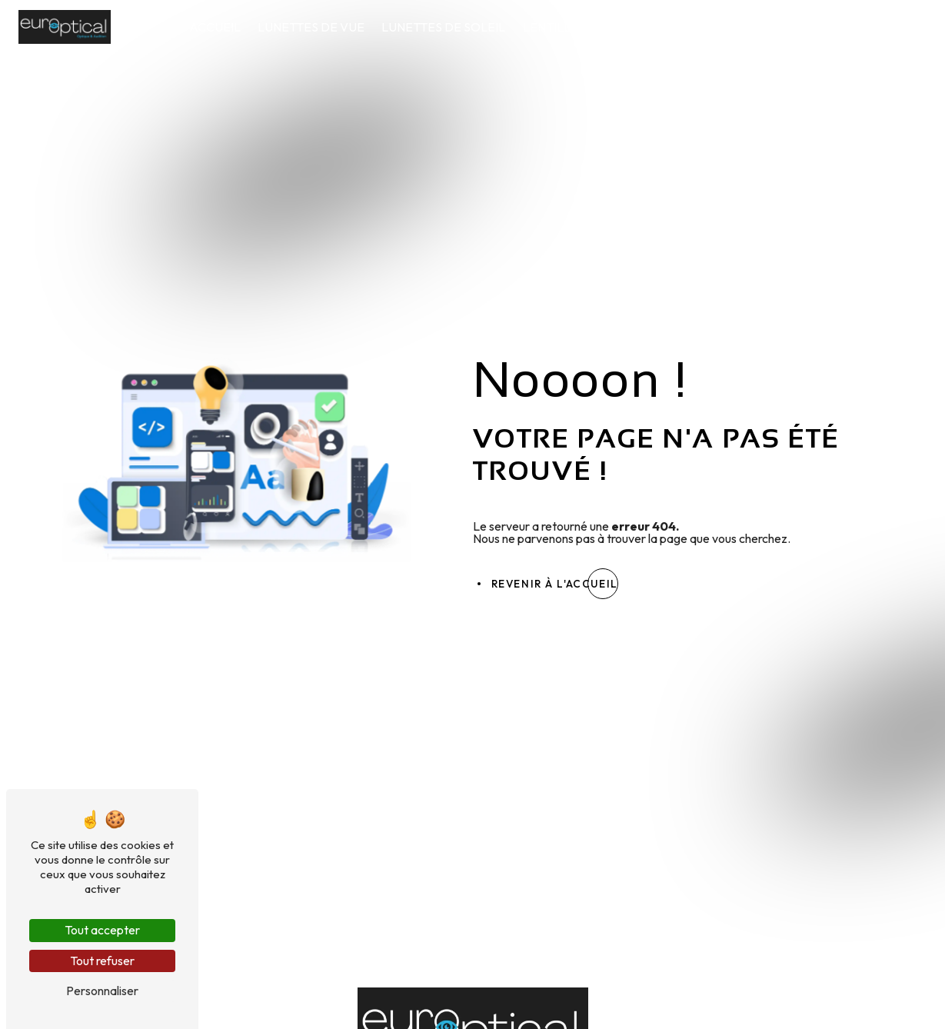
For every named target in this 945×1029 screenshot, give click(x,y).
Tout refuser (102, 960)
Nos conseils (801, 27)
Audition (710, 27)
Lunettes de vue (311, 27)
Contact (889, 27)
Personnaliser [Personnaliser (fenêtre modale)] (102, 990)
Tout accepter (102, 929)
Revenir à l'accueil (554, 584)
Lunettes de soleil (444, 27)
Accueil (215, 27)
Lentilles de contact (593, 27)
